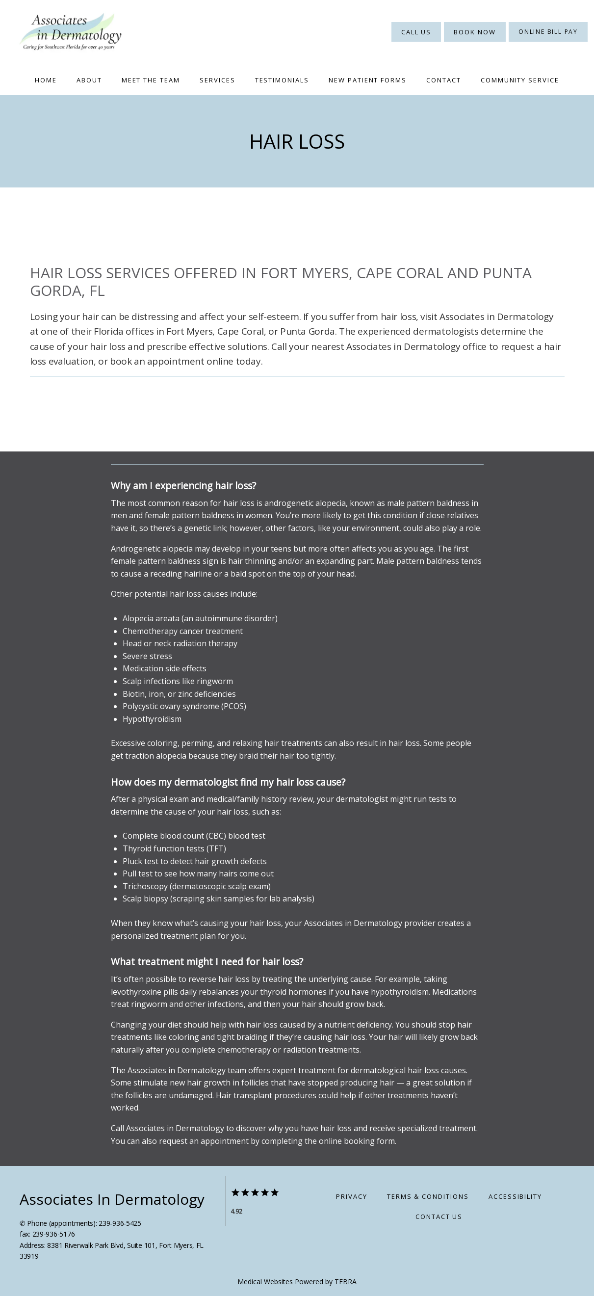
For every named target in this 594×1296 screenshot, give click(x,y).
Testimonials (282, 80)
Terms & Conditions (428, 1196)
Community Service (520, 80)
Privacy (351, 1196)
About (89, 80)
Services (217, 80)
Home (46, 80)
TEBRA (346, 1281)
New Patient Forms (368, 80)
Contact (443, 80)
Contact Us (439, 1216)
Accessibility (515, 1196)
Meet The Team (151, 80)
